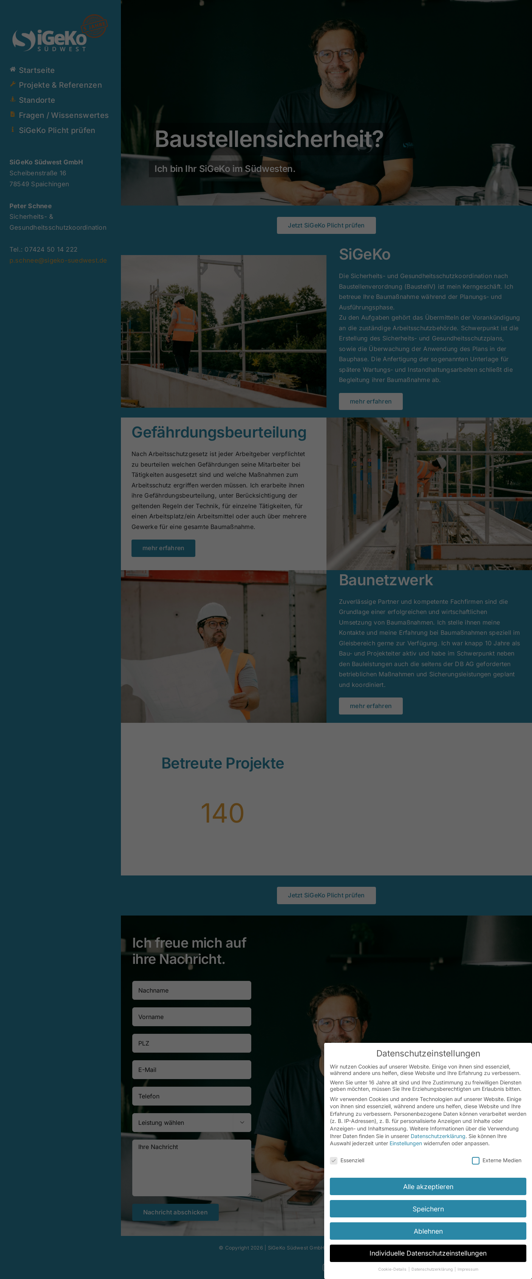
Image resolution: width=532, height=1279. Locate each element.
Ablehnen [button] (428, 1231)
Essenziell (347, 1160)
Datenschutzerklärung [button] (432, 1269)
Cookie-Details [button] (393, 1269)
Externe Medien (496, 1160)
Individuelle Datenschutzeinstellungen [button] (428, 1253)
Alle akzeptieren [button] (428, 1187)
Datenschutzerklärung (438, 1136)
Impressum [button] (468, 1269)
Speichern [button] (428, 1209)
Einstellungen (406, 1143)
